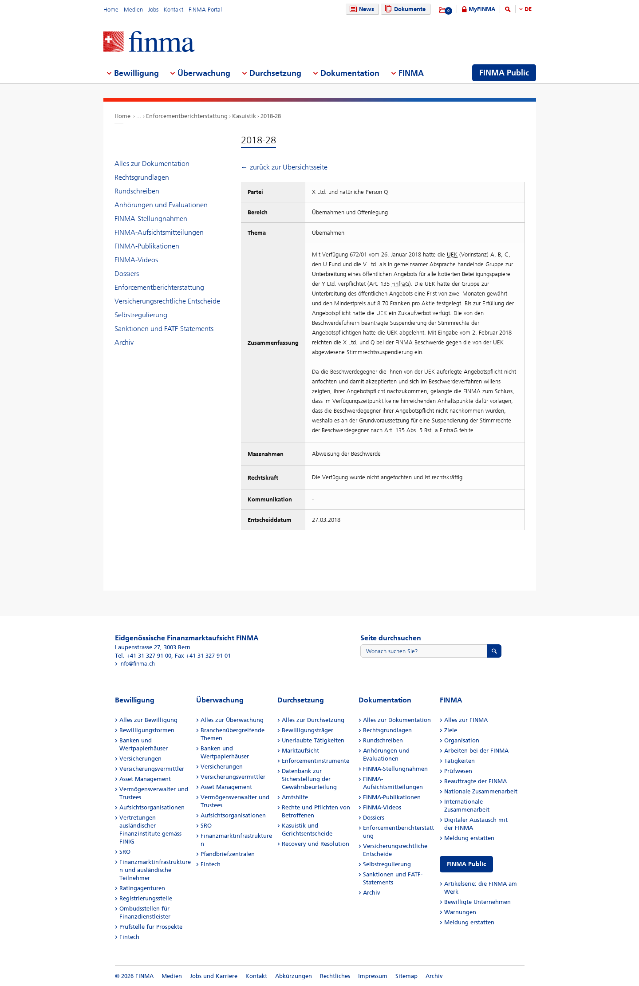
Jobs (153, 9)
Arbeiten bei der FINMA (476, 750)
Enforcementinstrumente (315, 760)
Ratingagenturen (142, 888)
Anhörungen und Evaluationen (161, 205)
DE (528, 9)
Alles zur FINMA (466, 720)
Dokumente (404, 9)
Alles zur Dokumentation (151, 163)
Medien (133, 9)
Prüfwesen (458, 771)
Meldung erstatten (469, 838)
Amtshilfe (295, 797)
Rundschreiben (136, 191)
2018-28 (270, 116)
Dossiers (126, 273)
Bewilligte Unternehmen (477, 902)
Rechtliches (335, 976)
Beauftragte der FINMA (475, 781)
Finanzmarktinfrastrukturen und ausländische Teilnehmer (155, 870)
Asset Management (145, 779)
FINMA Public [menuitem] (504, 73)
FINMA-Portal (205, 9)
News (360, 9)
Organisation (461, 740)
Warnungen (460, 912)
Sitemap (406, 976)
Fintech (129, 937)
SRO (124, 851)
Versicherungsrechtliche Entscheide (167, 301)
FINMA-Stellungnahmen (150, 218)
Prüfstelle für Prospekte (150, 926)
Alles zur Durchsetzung (313, 720)
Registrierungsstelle (145, 898)
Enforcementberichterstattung (187, 116)
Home (110, 9)
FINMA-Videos (136, 260)
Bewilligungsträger (307, 730)
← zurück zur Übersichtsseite (284, 167)
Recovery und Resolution (315, 843)
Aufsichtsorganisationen (152, 807)
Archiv (124, 342)
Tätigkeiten (459, 760)
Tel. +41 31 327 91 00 (143, 655)
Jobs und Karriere (213, 976)
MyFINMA (482, 9)
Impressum (372, 976)
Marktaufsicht (300, 750)
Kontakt (173, 9)
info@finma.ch (137, 663)
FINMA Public (466, 864)
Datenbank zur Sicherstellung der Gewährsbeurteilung (309, 779)
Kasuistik (244, 116)
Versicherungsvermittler (151, 768)
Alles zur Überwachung (232, 720)
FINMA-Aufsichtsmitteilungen (159, 232)
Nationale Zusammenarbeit (480, 791)
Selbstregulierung (140, 315)
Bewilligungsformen (146, 730)
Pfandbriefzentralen (228, 854)
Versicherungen (140, 758)
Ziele (450, 730)
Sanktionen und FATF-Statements (163, 328)
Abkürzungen (293, 976)
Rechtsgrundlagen (141, 177)
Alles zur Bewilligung (148, 720)
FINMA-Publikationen (146, 246)
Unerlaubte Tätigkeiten (313, 740)
